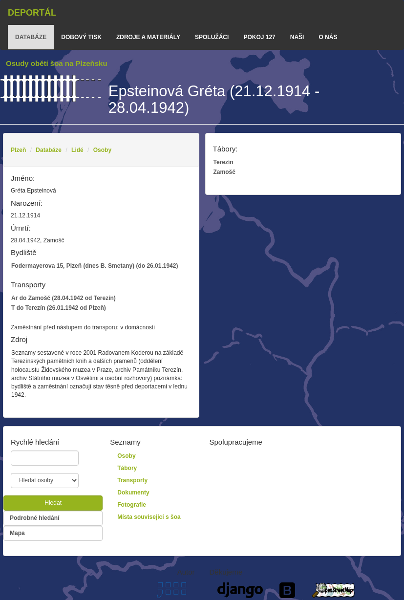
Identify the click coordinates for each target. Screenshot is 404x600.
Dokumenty (133, 492)
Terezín (223, 162)
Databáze (49, 150)
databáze (30, 37)
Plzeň (18, 150)
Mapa (17, 533)
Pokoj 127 (259, 37)
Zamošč (224, 172)
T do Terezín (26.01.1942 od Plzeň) (58, 307)
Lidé (77, 150)
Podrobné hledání (34, 517)
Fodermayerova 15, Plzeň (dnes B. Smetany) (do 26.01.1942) (94, 265)
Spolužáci (212, 37)
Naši (297, 37)
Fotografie (131, 504)
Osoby (102, 150)
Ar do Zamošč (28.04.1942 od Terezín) (63, 298)
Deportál (32, 13)
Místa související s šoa (148, 517)
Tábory (127, 468)
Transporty (132, 480)
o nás (328, 37)
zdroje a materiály (148, 37)
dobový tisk (81, 37)
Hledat (53, 502)
